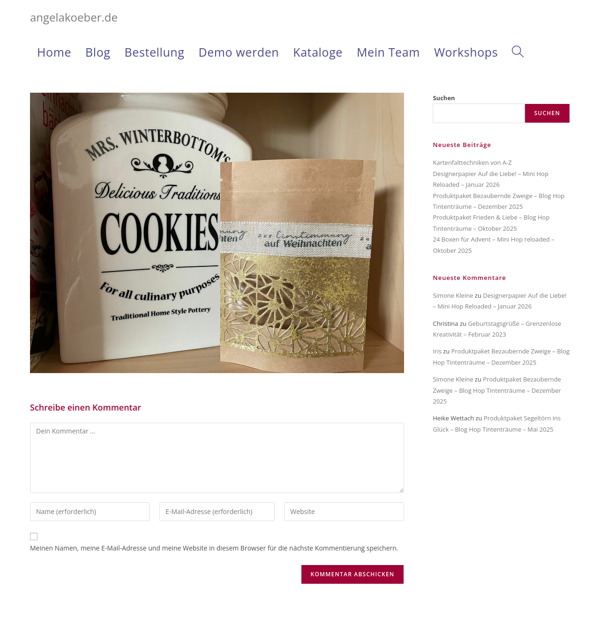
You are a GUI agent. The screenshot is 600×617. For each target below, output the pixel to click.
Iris (437, 351)
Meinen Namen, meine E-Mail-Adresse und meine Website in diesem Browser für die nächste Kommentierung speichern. (214, 548)
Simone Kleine (453, 295)
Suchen (444, 98)
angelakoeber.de (74, 17)
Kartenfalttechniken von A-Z (472, 162)
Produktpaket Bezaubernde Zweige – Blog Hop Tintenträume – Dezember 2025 (497, 390)
